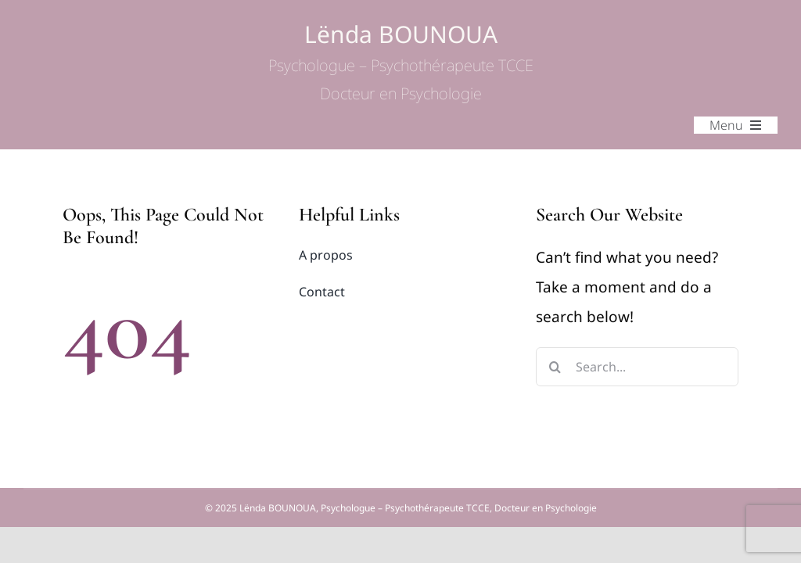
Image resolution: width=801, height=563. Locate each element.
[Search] (555, 366)
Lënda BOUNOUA (400, 62)
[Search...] (637, 366)
